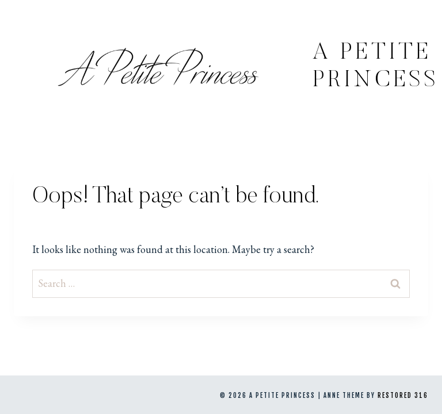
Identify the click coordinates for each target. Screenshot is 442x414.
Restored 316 (403, 396)
